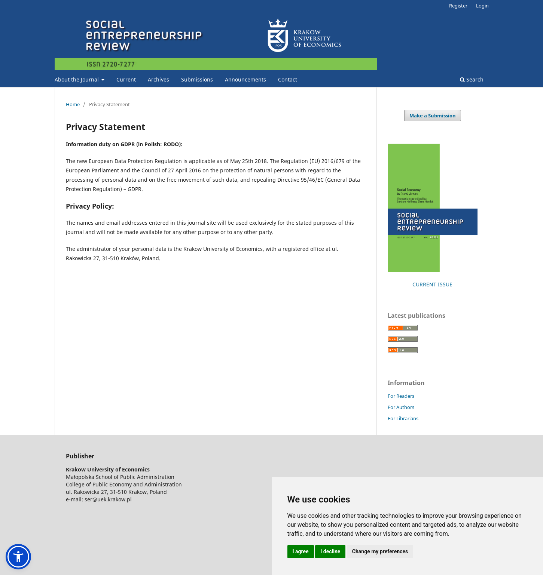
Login (482, 5)
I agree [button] (301, 551)
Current (126, 79)
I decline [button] (330, 551)
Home (73, 104)
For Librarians (403, 418)
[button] (18, 557)
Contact (287, 79)
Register (458, 5)
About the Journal (77, 79)
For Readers (401, 396)
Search (471, 79)
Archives (158, 79)
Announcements (245, 79)
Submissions (197, 79)
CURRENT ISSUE (432, 284)
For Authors (401, 407)
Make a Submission (432, 115)
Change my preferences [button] (380, 551)
